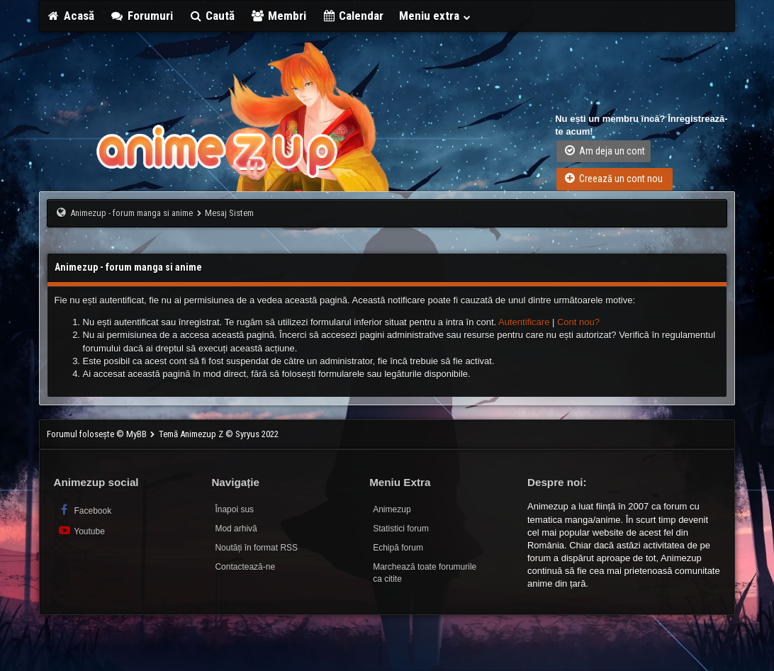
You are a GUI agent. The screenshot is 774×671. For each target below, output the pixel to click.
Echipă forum (398, 548)
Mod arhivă (236, 529)
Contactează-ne (245, 567)
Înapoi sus (234, 509)
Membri (278, 16)
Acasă (71, 16)
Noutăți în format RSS (256, 548)
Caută (212, 16)
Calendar (353, 16)
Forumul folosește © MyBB (98, 434)
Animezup (391, 509)
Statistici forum (401, 529)
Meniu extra (435, 16)
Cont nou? (578, 322)
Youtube (81, 530)
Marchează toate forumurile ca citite (424, 573)
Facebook (84, 510)
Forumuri (141, 16)
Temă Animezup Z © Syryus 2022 (219, 434)
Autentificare (523, 322)
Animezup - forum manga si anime (131, 213)
